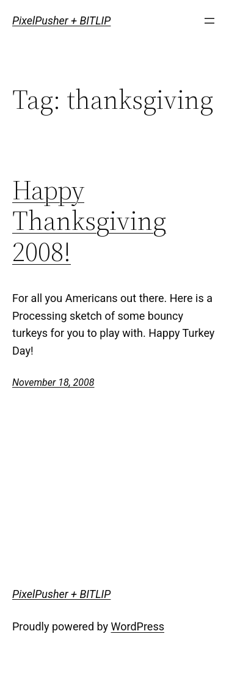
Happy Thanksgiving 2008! (89, 221)
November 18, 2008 (53, 382)
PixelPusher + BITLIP (61, 20)
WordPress (137, 626)
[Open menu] (209, 20)
